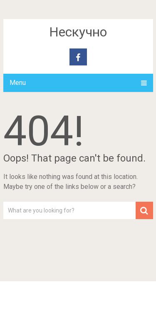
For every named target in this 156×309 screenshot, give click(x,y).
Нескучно (78, 32)
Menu (18, 83)
